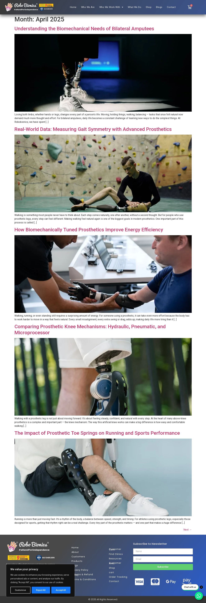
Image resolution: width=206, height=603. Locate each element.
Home (73, 7)
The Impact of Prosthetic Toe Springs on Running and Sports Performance (97, 433)
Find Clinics (116, 554)
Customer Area (115, 563)
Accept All (61, 590)
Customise (20, 590)
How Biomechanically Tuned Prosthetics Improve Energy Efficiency (88, 230)
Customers (78, 556)
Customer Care (115, 549)
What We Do (134, 7)
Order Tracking (118, 576)
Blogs (159, 7)
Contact (171, 7)
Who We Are (88, 7)
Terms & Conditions (84, 579)
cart (111, 572)
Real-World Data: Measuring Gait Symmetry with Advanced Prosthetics (93, 129)
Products (77, 561)
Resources (115, 558)
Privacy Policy (80, 569)
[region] (40, 580)
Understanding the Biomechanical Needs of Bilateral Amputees (84, 29)
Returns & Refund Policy (82, 574)
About (75, 552)
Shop (148, 7)
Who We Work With (111, 7)
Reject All (41, 590)
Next (187, 529)
